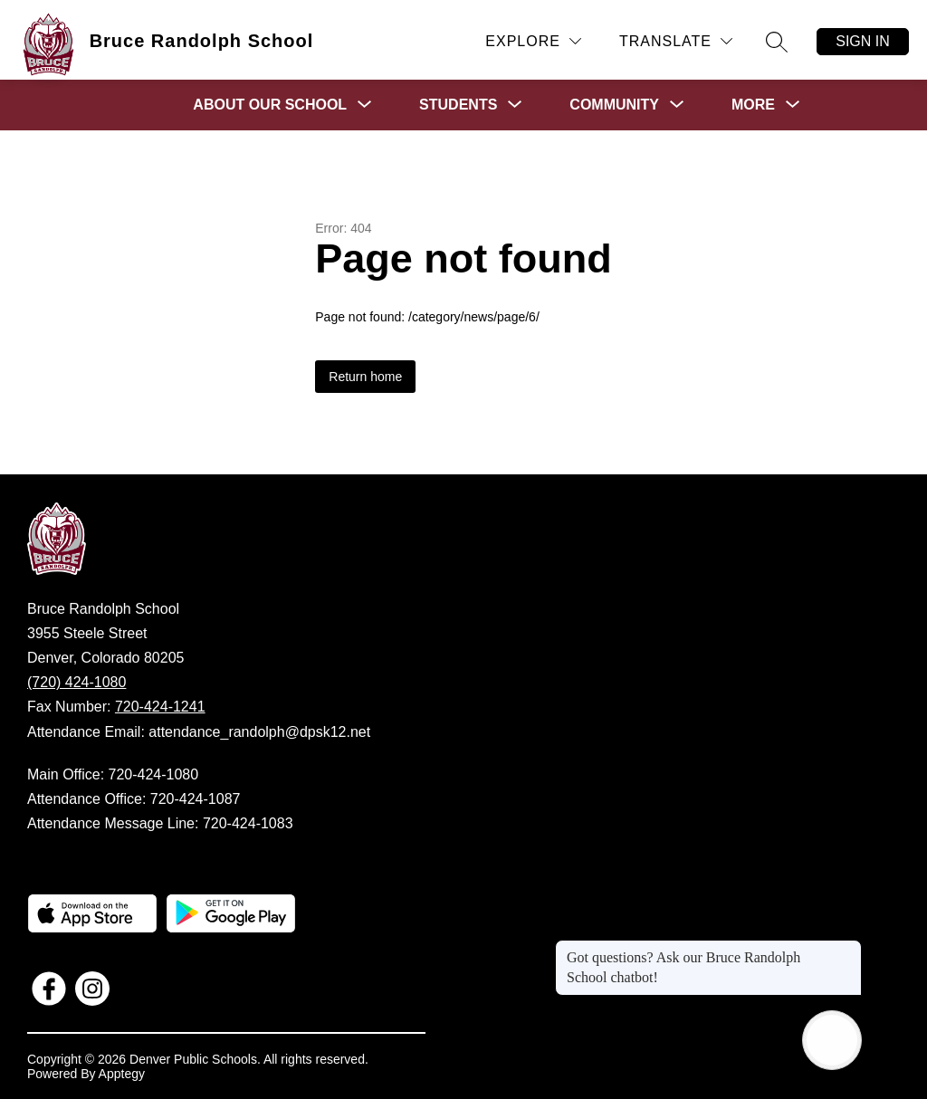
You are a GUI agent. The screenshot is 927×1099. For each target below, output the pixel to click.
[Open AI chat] (832, 1040)
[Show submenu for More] (753, 105)
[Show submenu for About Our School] (270, 105)
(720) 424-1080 (76, 682)
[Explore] (533, 41)
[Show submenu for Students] (458, 105)
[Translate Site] (676, 41)
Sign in (863, 41)
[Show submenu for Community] (614, 105)
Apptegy (122, 1073)
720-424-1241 (160, 706)
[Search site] (777, 42)
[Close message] (847, 949)
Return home (365, 376)
